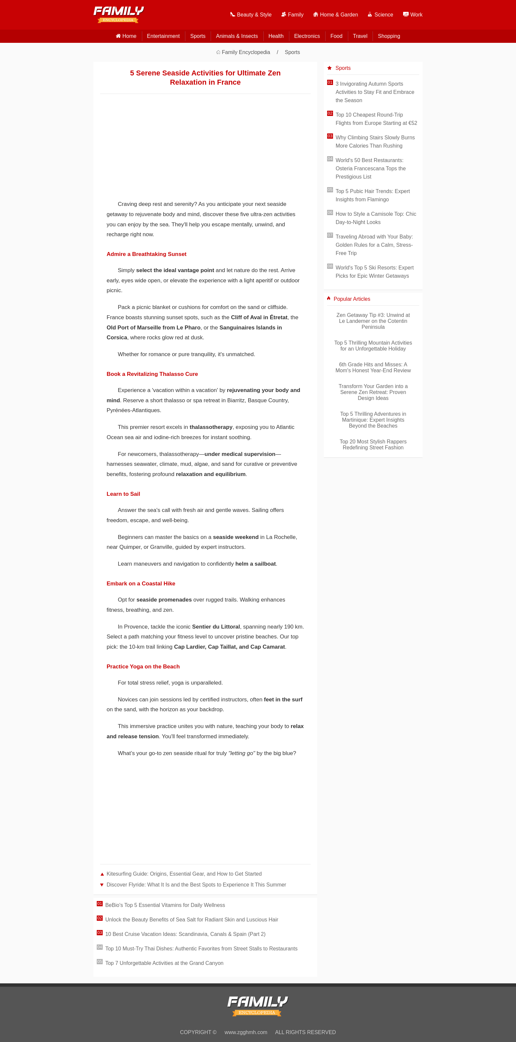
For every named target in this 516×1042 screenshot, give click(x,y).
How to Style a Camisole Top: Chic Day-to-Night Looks (376, 218)
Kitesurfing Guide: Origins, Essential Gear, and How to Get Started (184, 874)
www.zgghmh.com (246, 1032)
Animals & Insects (237, 36)
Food (336, 36)
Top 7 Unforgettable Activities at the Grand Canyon (164, 963)
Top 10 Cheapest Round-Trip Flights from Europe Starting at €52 (376, 119)
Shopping (389, 36)
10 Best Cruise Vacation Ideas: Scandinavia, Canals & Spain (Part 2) (185, 934)
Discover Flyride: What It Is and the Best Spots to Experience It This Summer (196, 884)
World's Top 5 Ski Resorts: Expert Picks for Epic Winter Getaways (375, 272)
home (129, 36)
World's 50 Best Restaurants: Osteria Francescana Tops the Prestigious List (371, 168)
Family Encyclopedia (246, 52)
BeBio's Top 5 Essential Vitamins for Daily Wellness (165, 905)
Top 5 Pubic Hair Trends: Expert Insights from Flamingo (373, 195)
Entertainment (163, 36)
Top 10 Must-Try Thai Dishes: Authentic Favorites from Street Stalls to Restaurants (201, 948)
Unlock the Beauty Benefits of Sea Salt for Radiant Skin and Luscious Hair (191, 919)
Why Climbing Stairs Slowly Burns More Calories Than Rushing (375, 142)
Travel (360, 36)
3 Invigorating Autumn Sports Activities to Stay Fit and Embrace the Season (375, 92)
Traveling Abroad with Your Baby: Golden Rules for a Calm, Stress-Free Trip (374, 245)
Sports (197, 36)
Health (276, 36)
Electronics (307, 36)
